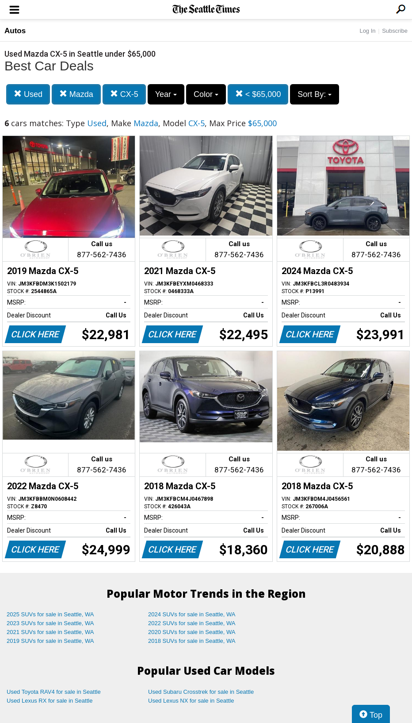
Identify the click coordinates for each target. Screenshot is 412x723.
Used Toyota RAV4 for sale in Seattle (54, 691)
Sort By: (315, 94)
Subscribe (395, 30)
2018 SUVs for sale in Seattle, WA (192, 641)
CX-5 (124, 94)
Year (166, 94)
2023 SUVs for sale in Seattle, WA (50, 623)
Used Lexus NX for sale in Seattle (191, 700)
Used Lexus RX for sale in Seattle (49, 700)
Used (28, 94)
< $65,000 (258, 94)
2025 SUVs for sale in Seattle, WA (50, 614)
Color (206, 94)
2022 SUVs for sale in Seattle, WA (192, 623)
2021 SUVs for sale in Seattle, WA (50, 632)
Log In (367, 30)
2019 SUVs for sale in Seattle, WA (50, 641)
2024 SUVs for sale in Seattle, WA (192, 614)
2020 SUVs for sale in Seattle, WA (192, 632)
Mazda (76, 94)
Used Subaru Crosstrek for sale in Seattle (201, 691)
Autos (15, 31)
